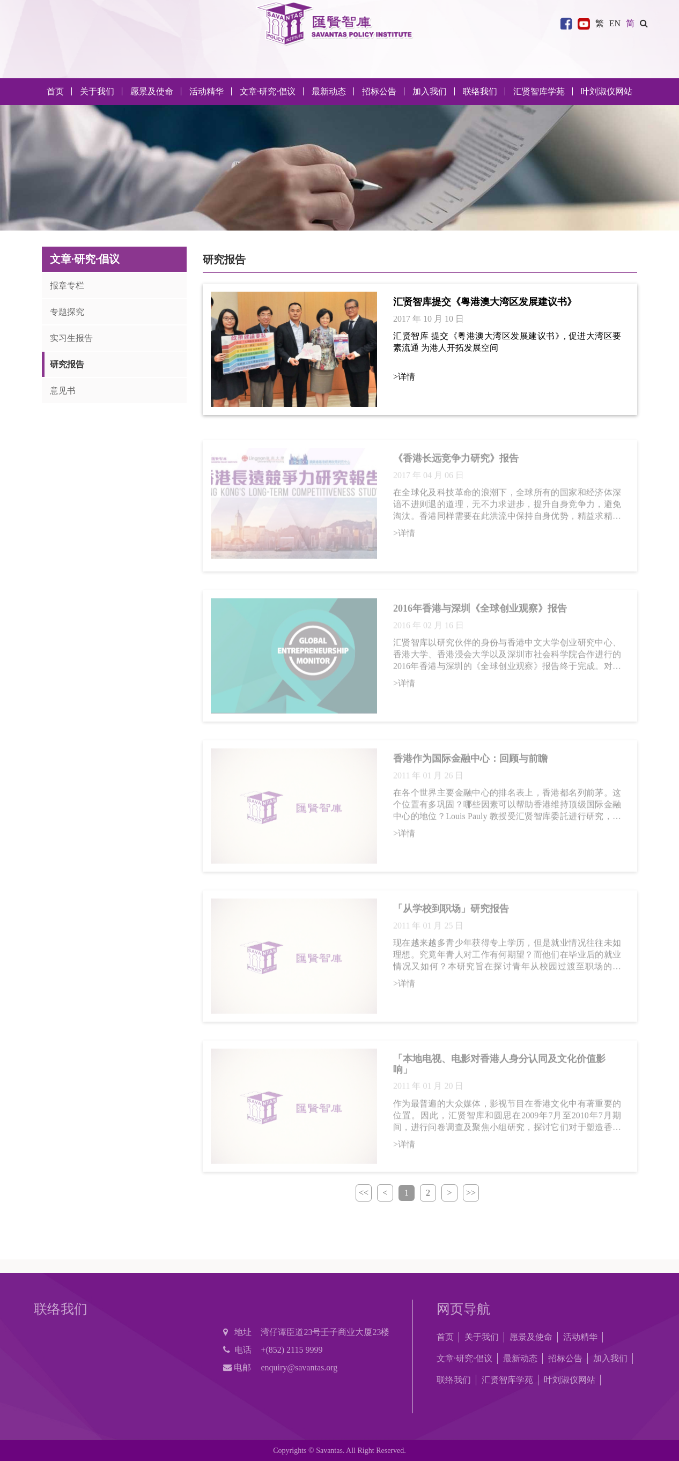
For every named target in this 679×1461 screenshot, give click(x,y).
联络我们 (480, 91)
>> (471, 1192)
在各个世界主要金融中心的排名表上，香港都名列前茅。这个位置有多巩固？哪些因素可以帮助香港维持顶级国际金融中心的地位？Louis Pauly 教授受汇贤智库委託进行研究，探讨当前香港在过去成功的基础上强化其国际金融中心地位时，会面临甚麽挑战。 (507, 808)
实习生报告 (71, 338)
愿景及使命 (151, 91)
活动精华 (580, 1336)
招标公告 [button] (379, 91)
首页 (55, 91)
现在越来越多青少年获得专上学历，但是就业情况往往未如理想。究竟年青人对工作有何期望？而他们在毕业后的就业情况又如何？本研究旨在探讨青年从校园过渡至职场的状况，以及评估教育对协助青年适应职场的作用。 (507, 958)
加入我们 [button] (429, 91)
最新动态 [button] (329, 91)
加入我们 (610, 1358)
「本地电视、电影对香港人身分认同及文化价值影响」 (499, 1067)
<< (363, 1192)
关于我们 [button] (97, 91)
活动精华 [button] (206, 91)
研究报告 (67, 364)
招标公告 (565, 1358)
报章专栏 (67, 285)
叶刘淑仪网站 (606, 91)
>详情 (404, 376)
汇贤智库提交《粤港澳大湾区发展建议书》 (485, 301)
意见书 (63, 390)
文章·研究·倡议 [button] (268, 91)
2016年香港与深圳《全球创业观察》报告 (480, 611)
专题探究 (67, 311)
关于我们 (481, 1336)
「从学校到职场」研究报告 (451, 912)
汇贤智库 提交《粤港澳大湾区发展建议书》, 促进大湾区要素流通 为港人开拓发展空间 (507, 341)
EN (615, 23)
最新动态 (520, 1358)
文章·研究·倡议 (464, 1358)
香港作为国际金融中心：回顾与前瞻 (470, 762)
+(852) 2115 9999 (291, 1349)
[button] (644, 23)
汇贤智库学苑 (539, 91)
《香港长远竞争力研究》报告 (456, 461)
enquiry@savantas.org (299, 1367)
